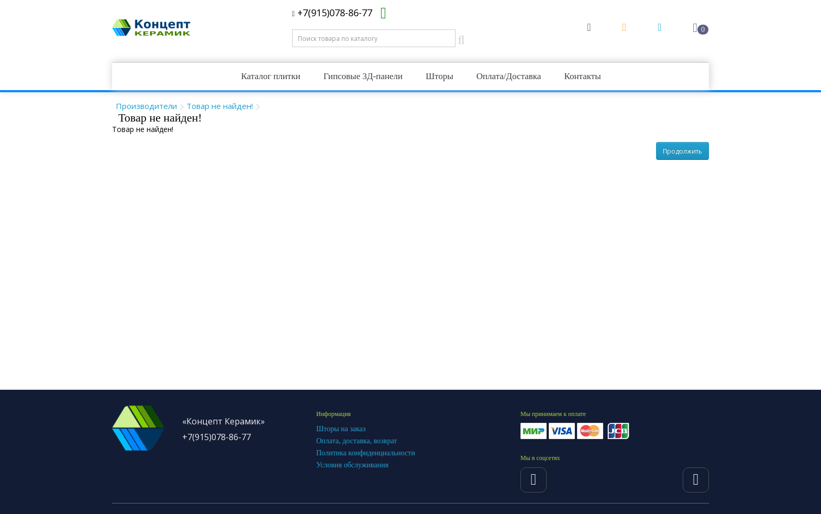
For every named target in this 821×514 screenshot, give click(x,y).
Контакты (582, 76)
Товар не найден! (219, 106)
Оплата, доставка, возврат (356, 441)
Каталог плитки (270, 76)
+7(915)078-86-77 (332, 12)
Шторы (439, 76)
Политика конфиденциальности (365, 453)
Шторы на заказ (340, 429)
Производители (146, 106)
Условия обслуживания (352, 465)
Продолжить (682, 151)
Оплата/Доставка (508, 76)
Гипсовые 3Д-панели (363, 76)
